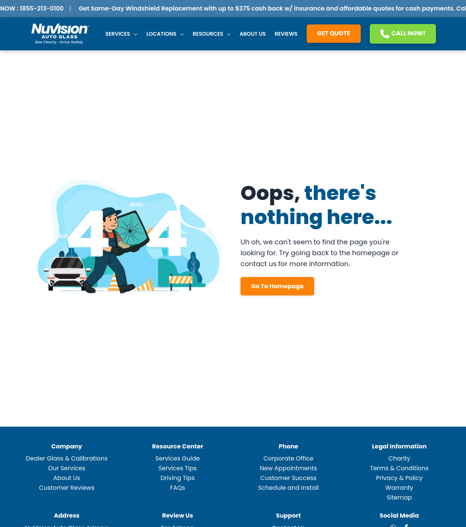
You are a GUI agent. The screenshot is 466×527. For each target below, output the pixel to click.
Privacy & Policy (399, 478)
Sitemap (399, 497)
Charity (399, 458)
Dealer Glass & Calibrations (67, 458)
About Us (252, 34)
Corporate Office (288, 458)
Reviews (286, 34)
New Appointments (288, 468)
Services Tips (177, 468)
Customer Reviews (67, 487)
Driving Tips (177, 478)
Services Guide (178, 458)
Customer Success (288, 478)
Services (122, 34)
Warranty (399, 487)
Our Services (66, 468)
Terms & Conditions (399, 468)
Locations (164, 34)
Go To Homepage (277, 286)
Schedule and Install (288, 487)
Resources (212, 34)
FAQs (177, 487)
